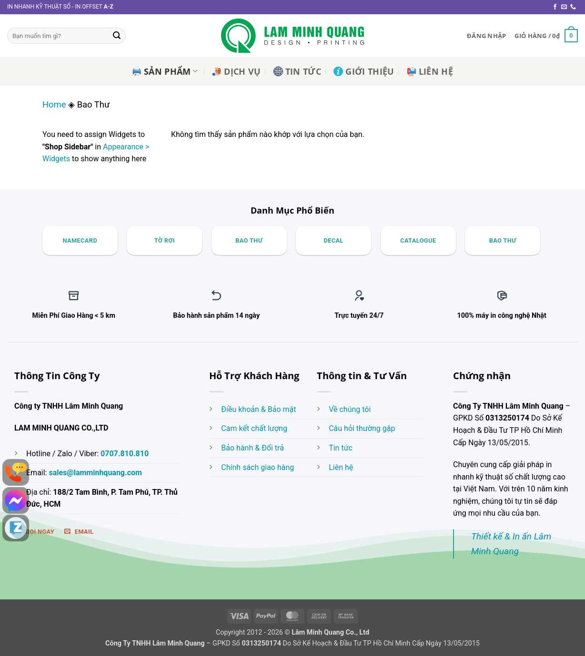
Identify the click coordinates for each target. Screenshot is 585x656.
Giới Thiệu (363, 71)
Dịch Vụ (236, 71)
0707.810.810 (125, 453)
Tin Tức (297, 71)
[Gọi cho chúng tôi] (573, 7)
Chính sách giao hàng (257, 467)
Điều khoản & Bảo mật (258, 409)
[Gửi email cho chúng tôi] (564, 7)
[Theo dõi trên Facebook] (555, 7)
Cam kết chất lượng (254, 428)
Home (54, 104)
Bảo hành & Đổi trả (252, 447)
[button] (486, 35)
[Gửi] (117, 36)
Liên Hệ (430, 71)
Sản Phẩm (164, 71)
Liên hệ (341, 467)
